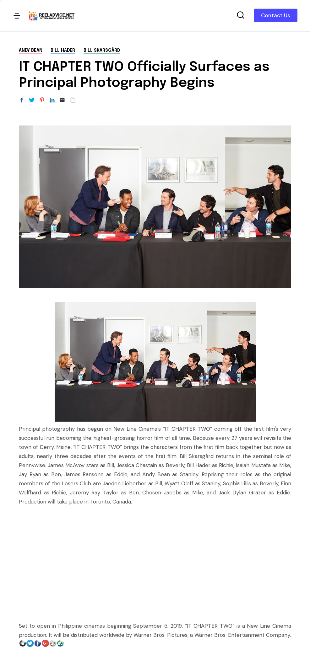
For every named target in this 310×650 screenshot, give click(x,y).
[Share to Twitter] (32, 100)
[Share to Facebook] (21, 100)
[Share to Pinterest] (42, 100)
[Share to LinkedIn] (52, 100)
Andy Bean (30, 50)
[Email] (62, 100)
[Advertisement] (155, 559)
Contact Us (275, 15)
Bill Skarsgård (102, 50)
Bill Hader (63, 50)
